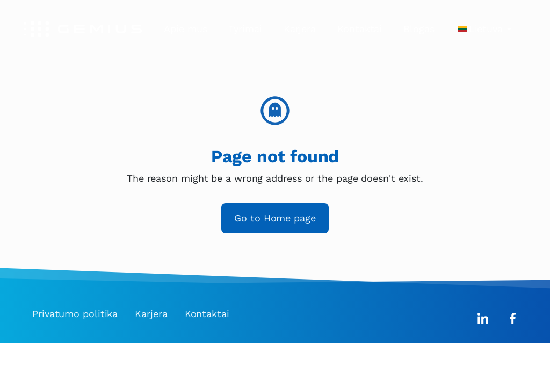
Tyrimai (245, 28)
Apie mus (185, 28)
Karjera (300, 28)
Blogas (418, 28)
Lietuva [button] (486, 29)
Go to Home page (275, 218)
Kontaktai (359, 28)
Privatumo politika (75, 313)
